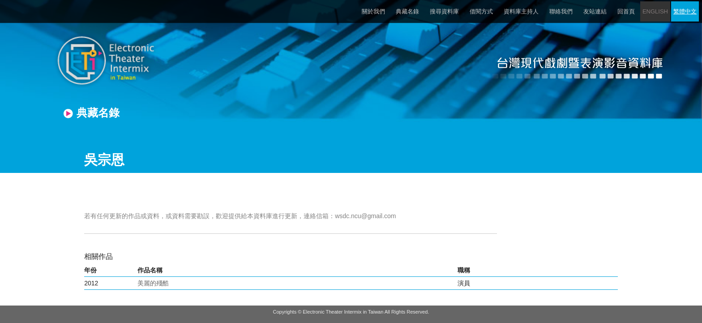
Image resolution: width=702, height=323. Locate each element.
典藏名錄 (407, 11)
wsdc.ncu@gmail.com (365, 216)
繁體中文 (685, 11)
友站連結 (595, 11)
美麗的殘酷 (153, 283)
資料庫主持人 (521, 11)
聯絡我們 (561, 11)
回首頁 (626, 11)
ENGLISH (655, 11)
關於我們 (373, 11)
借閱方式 (481, 11)
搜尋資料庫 (444, 11)
